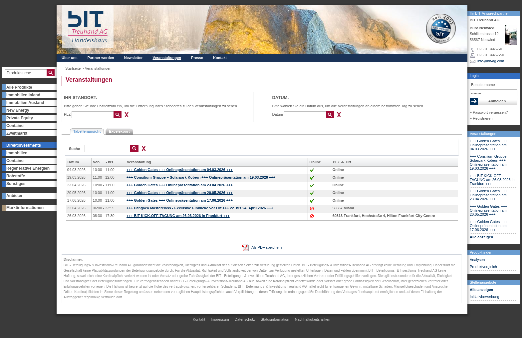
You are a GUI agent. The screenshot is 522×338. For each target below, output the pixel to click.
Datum (277, 114)
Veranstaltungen (483, 134)
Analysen (477, 260)
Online (315, 162)
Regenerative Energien (28, 168)
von (96, 162)
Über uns (70, 58)
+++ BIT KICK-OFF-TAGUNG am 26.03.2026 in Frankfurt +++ (492, 180)
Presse (197, 58)
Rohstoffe (15, 176)
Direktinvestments (23, 145)
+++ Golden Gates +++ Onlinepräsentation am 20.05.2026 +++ (488, 210)
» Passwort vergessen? (489, 112)
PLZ (336, 162)
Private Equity (19, 118)
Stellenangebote (483, 282)
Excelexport (119, 131)
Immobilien (16, 153)
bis (110, 162)
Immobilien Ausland (25, 102)
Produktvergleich (483, 267)
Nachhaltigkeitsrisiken (312, 319)
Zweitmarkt (16, 133)
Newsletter (133, 58)
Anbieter (14, 195)
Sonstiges (15, 183)
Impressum (220, 319)
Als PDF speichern (266, 247)
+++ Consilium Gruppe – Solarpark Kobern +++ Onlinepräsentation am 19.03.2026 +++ (490, 162)
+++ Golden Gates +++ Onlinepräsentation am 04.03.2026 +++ (488, 145)
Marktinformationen (25, 207)
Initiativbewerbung (484, 297)
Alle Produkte (19, 87)
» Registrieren (481, 118)
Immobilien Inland (23, 95)
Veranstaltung (139, 162)
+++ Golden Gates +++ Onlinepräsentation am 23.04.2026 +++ (488, 195)
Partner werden (101, 58)
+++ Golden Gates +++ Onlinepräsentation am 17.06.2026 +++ (488, 226)
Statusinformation (275, 319)
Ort (348, 162)
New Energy (17, 110)
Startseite (73, 68)
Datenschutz (245, 319)
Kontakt (220, 58)
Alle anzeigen (481, 237)
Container (15, 125)
